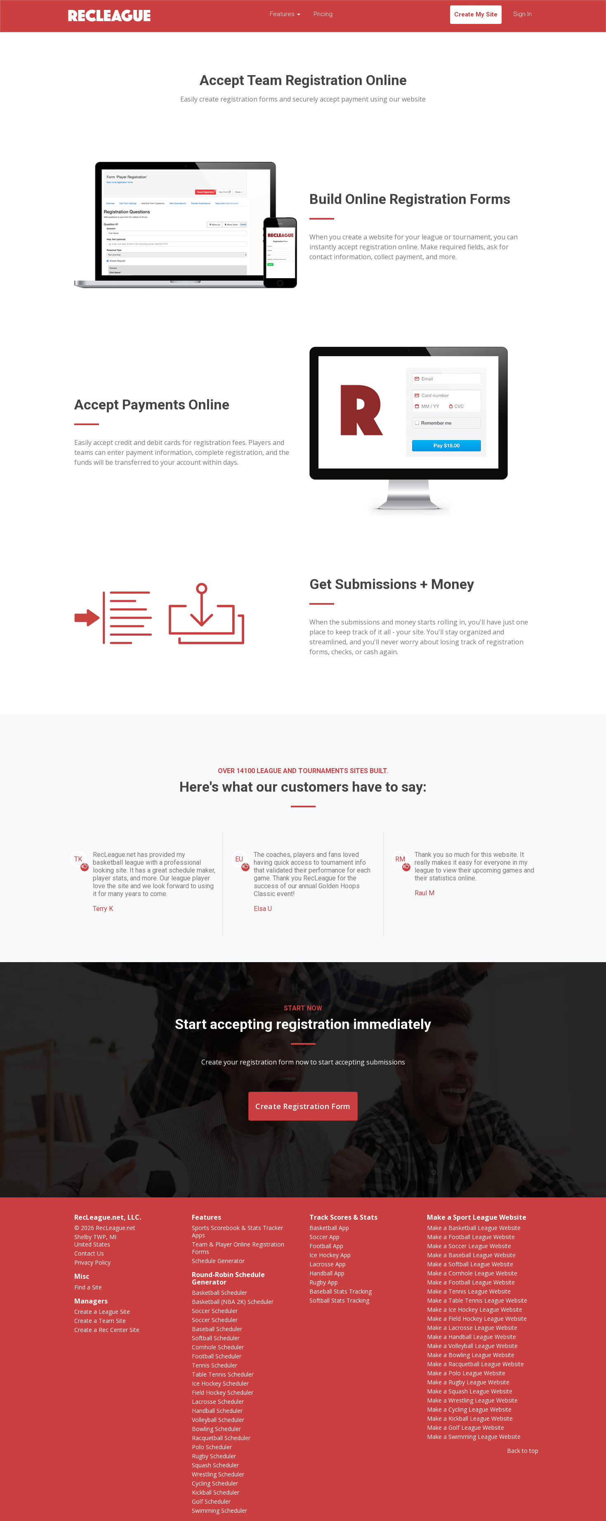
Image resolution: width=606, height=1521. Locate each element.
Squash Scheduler (215, 1465)
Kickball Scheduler (215, 1492)
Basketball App (329, 1228)
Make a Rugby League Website (468, 1382)
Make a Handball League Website (471, 1337)
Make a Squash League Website (469, 1391)
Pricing (323, 14)
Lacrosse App (327, 1264)
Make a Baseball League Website (471, 1255)
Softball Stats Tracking (339, 1300)
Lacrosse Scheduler (218, 1401)
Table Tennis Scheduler (223, 1374)
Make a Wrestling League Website (472, 1400)
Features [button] (285, 14)
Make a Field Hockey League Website (477, 1318)
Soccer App (324, 1237)
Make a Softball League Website (470, 1264)
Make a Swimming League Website (474, 1437)
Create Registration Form (302, 1106)
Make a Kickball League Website (470, 1418)
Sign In (522, 14)
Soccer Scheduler (215, 1311)
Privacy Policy (92, 1262)
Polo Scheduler (212, 1447)
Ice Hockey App (330, 1255)
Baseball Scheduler (217, 1329)
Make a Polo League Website (466, 1373)
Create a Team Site (100, 1321)
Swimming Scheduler (219, 1510)
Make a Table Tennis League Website (477, 1300)
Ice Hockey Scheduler (220, 1383)
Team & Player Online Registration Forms (238, 1248)
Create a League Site (102, 1311)
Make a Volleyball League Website (472, 1346)
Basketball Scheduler (219, 1292)
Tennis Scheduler (214, 1365)
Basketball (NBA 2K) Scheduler (233, 1302)
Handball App (326, 1273)
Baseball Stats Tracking (340, 1291)
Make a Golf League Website (465, 1427)
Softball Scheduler (216, 1338)
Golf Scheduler (211, 1501)
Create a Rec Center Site (106, 1330)
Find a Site (88, 1287)
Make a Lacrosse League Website (472, 1328)
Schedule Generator (218, 1261)
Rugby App (323, 1282)
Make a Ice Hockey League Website (474, 1309)
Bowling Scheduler (216, 1429)
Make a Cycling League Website (469, 1409)
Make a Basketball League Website (474, 1228)
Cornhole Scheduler (218, 1347)
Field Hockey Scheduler (222, 1392)
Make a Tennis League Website (469, 1291)
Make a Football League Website (471, 1237)
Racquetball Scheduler (221, 1438)
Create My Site (476, 14)
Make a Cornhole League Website (472, 1273)
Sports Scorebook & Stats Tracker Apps (237, 1231)
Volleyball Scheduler (218, 1420)
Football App (326, 1246)
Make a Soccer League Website (469, 1246)
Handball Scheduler (217, 1411)
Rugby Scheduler (214, 1456)
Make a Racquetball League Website (475, 1364)
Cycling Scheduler (215, 1483)
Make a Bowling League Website (470, 1355)
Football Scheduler (216, 1356)
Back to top (522, 1451)
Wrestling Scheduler (218, 1474)
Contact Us (89, 1253)
